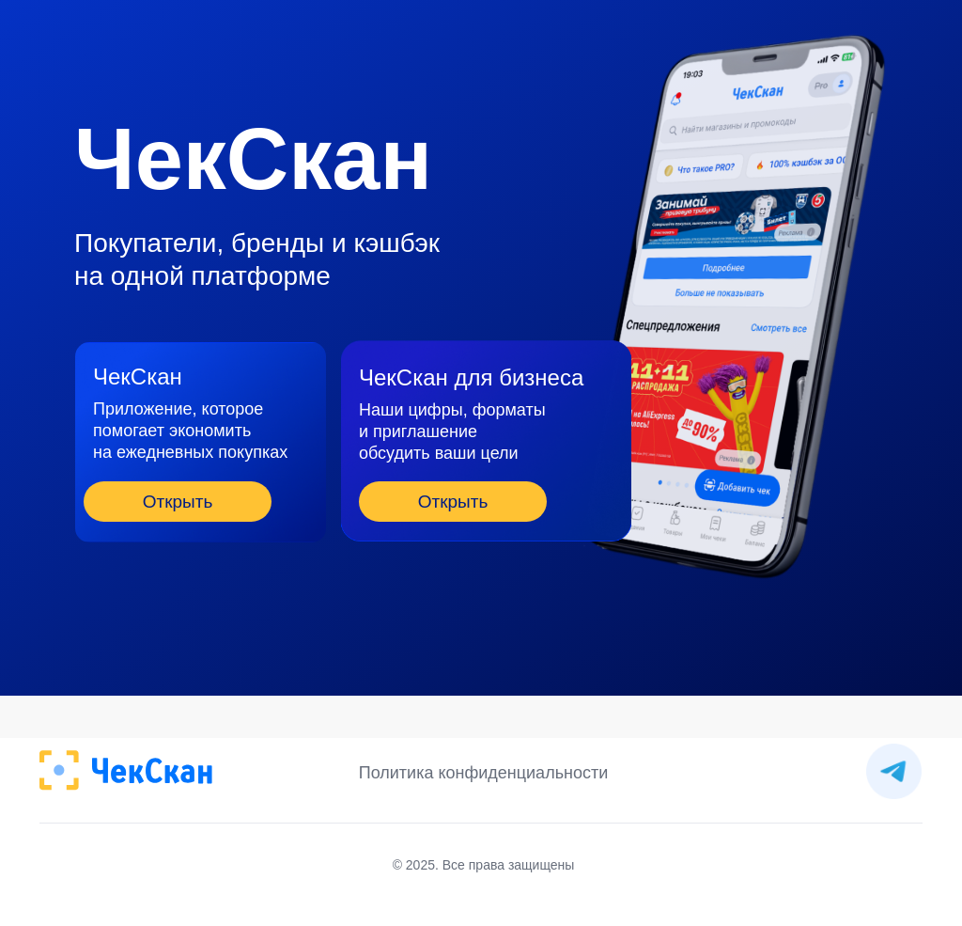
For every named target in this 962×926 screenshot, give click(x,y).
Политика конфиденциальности (484, 772)
